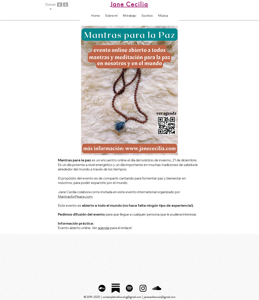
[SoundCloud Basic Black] (156, 288)
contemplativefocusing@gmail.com (121, 297)
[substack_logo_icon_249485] (115, 288)
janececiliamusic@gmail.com (159, 297)
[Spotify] (129, 288)
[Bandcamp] (102, 288)
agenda (103, 228)
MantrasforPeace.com (75, 196)
